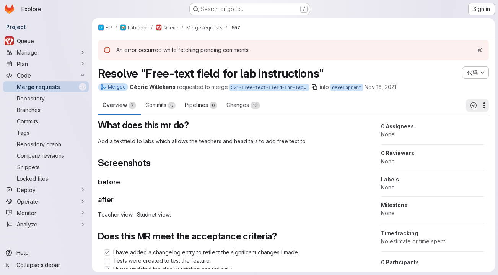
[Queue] (46, 41)
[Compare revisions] (46, 155)
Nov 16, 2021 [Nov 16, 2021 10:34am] (380, 87)
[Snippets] (46, 167)
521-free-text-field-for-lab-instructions (270, 87)
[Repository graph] (46, 144)
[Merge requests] (46, 86)
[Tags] (46, 132)
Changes (243, 105)
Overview (119, 105)
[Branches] (46, 109)
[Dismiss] (479, 50)
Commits (160, 105)
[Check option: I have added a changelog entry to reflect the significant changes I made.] (107, 252)
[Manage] (46, 52)
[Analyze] (46, 224)
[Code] (46, 75)
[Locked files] (46, 178)
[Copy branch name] (314, 87)
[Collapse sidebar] (46, 265)
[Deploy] (46, 189)
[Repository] (46, 98)
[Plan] (46, 63)
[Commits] (46, 121)
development (346, 87)
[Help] (46, 252)
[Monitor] (46, 212)
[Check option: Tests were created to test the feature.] (107, 261)
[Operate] (46, 201)
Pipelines (201, 105)
